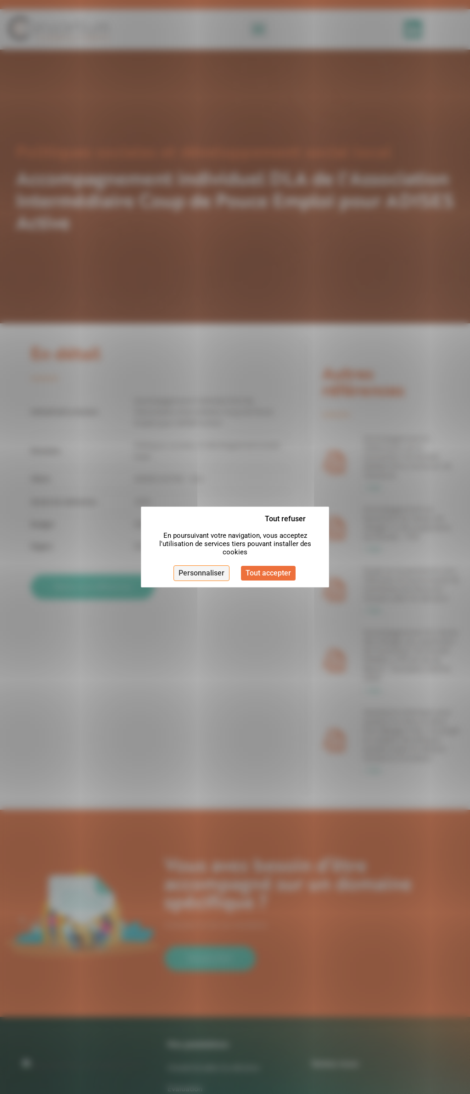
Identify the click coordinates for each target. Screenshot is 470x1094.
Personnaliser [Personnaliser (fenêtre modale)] (201, 573)
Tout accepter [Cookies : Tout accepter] (268, 573)
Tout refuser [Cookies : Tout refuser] (285, 518)
